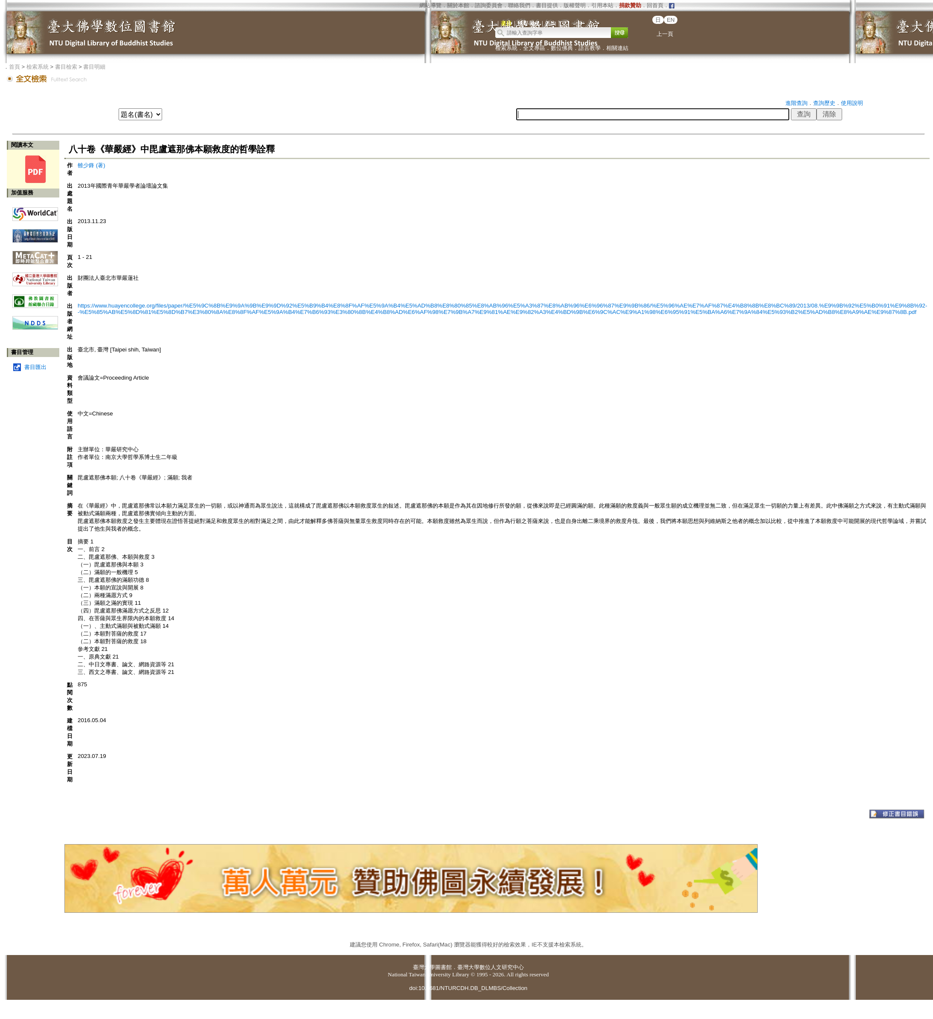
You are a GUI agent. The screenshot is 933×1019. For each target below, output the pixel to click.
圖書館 (443, 967)
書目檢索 (66, 67)
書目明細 (94, 67)
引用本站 (602, 5)
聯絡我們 (519, 5)
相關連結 (617, 48)
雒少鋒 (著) (91, 165)
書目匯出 (35, 367)
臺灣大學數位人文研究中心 (490, 967)
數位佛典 (562, 48)
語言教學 (589, 48)
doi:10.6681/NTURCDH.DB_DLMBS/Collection (468, 988)
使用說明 (852, 103)
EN (671, 20)
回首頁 (655, 5)
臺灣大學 (424, 967)
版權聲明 (575, 5)
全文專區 (534, 48)
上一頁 (665, 34)
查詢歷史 (824, 103)
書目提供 (547, 5)
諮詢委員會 (489, 5)
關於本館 (458, 5)
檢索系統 (506, 48)
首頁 (14, 67)
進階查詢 (796, 103)
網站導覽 (430, 5)
